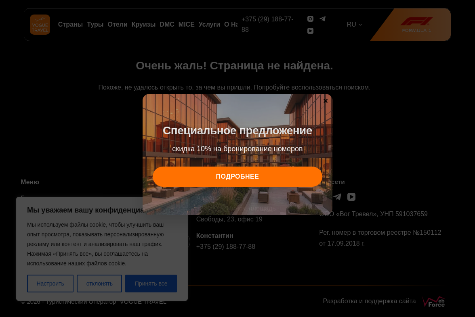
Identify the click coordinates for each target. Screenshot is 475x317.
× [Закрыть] (325, 100)
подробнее (237, 176)
